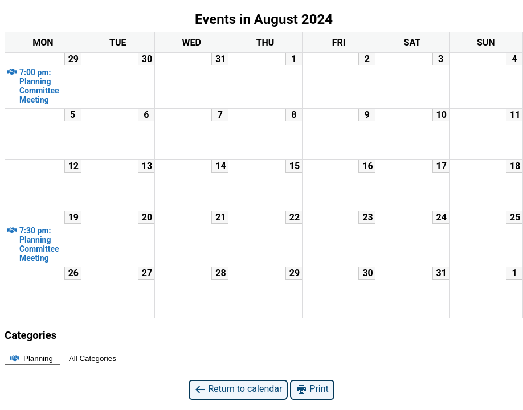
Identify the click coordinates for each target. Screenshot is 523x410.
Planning (31, 358)
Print (312, 389)
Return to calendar (238, 389)
